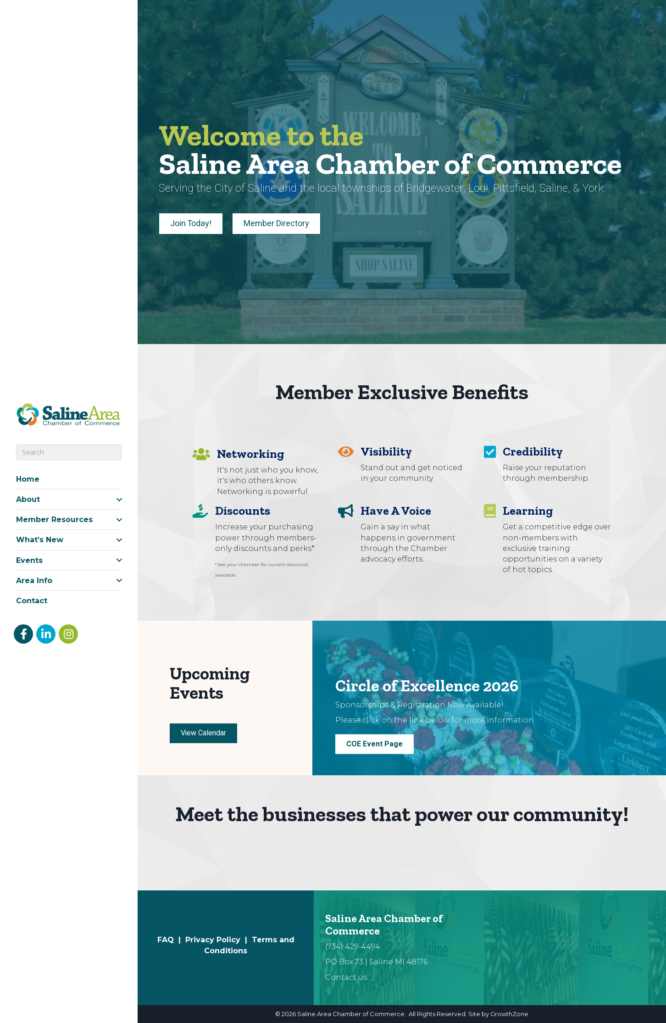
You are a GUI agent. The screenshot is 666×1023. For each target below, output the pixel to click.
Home (27, 479)
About (28, 499)
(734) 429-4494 (352, 946)
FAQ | (171, 939)
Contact (31, 600)
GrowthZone (509, 1013)
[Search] (69, 452)
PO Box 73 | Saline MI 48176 (376, 961)
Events (29, 560)
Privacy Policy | (218, 939)
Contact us (346, 977)
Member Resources (54, 519)
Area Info (34, 580)
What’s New (39, 539)
